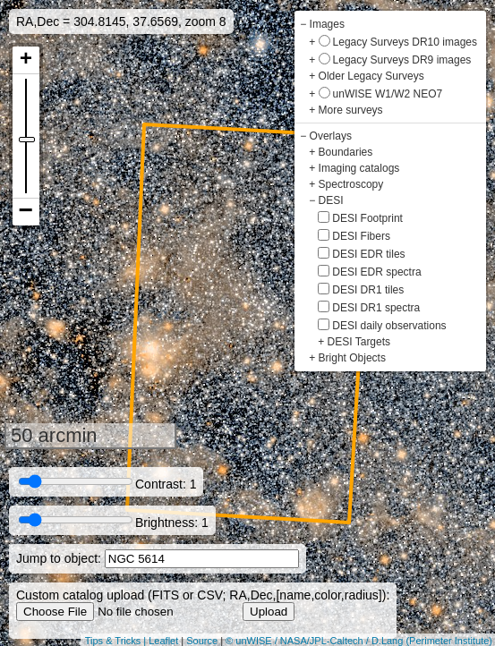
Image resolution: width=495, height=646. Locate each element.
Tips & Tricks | (117, 640)
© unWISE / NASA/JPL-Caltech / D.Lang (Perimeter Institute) (359, 640)
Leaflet (163, 640)
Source (202, 640)
